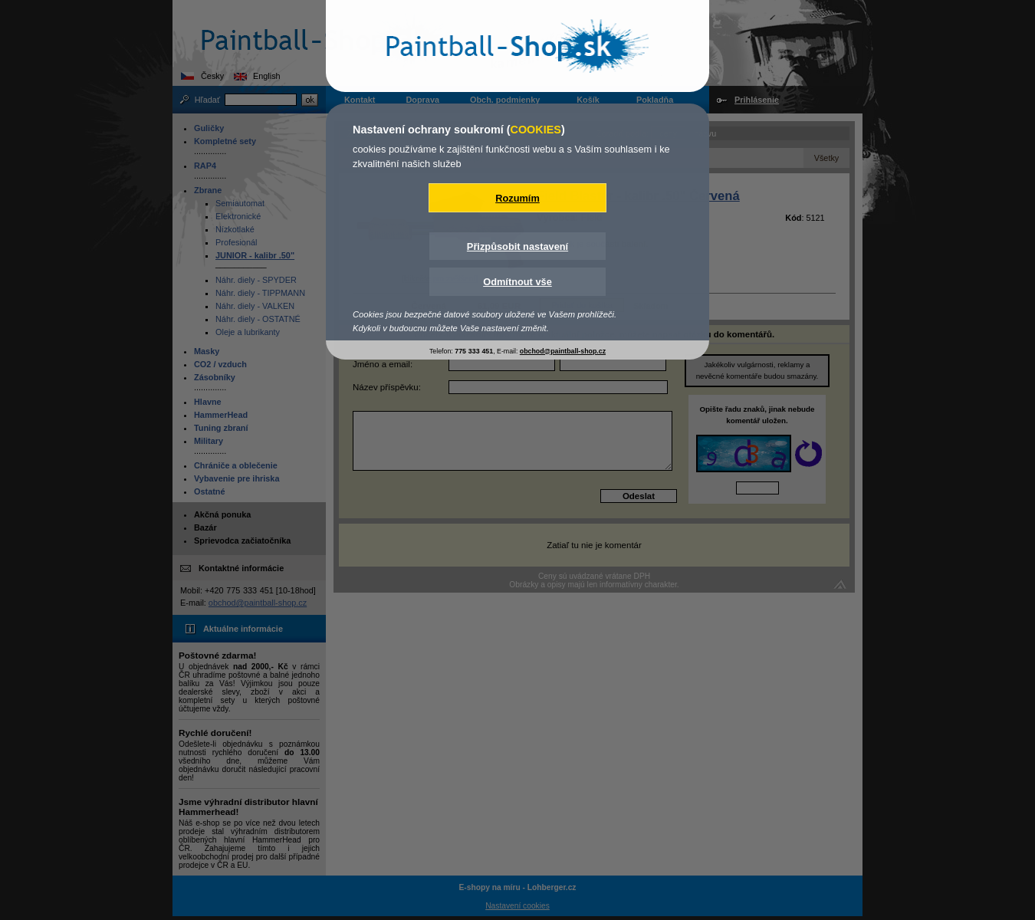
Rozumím (517, 198)
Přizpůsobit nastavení (517, 246)
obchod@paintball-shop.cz (563, 351)
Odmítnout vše (517, 282)
